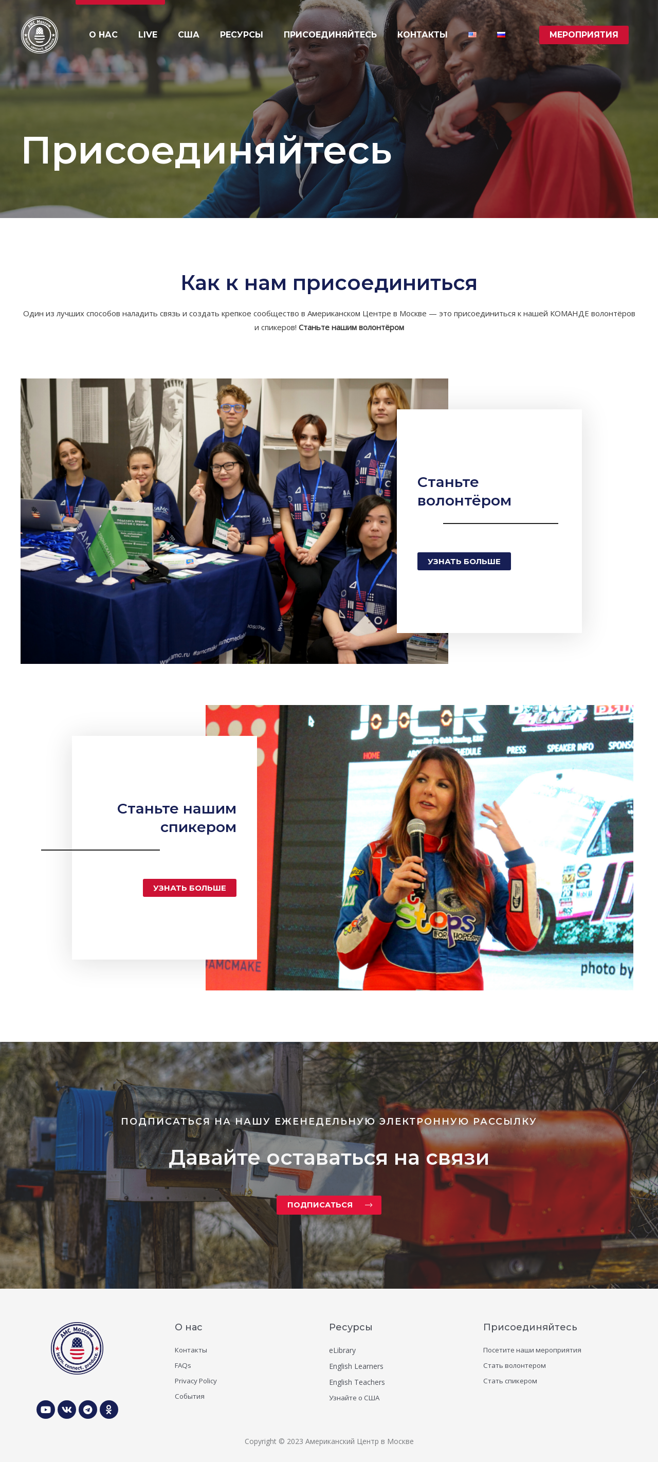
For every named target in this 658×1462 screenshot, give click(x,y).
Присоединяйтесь (530, 1326)
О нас (189, 1326)
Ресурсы (351, 1326)
